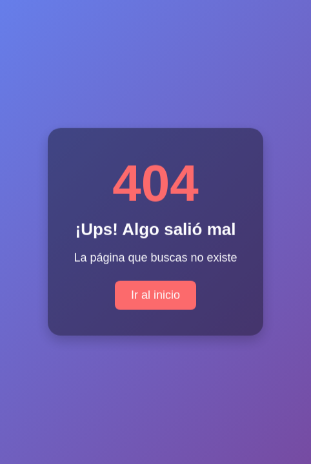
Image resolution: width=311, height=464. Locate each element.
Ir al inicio (155, 294)
